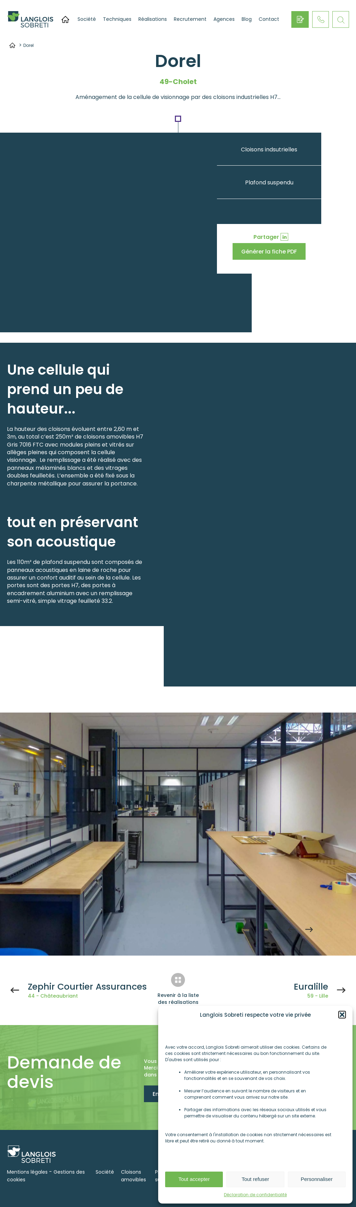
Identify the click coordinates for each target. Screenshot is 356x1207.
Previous (291, 929)
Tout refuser (255, 1179)
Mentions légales (27, 1171)
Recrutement (190, 19)
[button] (342, 1014)
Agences (224, 19)
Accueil (65, 19)
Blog (247, 19)
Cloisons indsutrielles (269, 149)
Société (87, 19)
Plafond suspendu (269, 182)
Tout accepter (194, 1179)
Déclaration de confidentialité (255, 1195)
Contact (269, 19)
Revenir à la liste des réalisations (178, 999)
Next (309, 929)
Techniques (117, 19)
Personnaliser (317, 1179)
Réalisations (152, 19)
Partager (266, 237)
